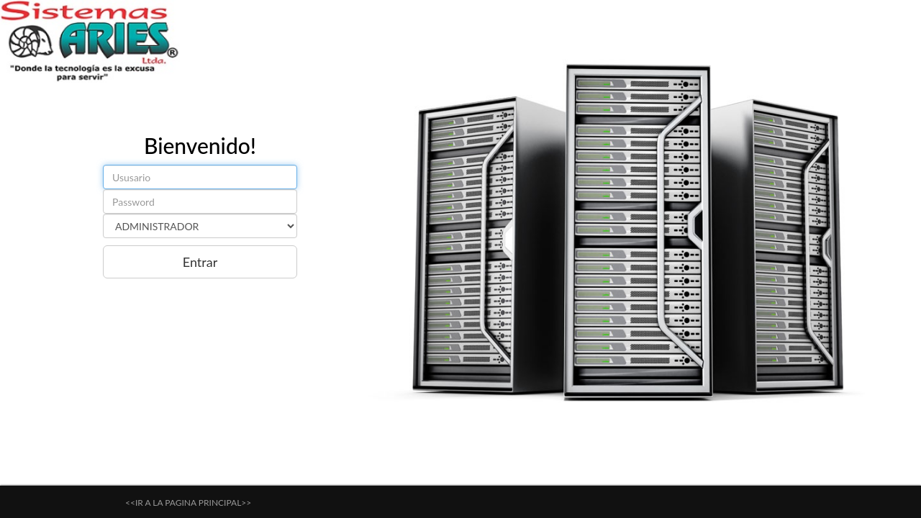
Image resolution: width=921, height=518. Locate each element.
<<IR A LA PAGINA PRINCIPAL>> (188, 502)
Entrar (200, 262)
